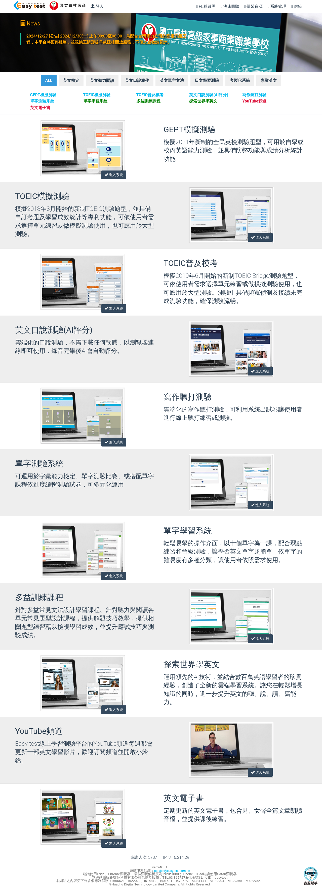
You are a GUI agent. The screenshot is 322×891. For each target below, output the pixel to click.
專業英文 (269, 81)
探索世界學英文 (192, 665)
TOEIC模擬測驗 (42, 197)
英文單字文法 (172, 81)
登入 (97, 6)
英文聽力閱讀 (102, 81)
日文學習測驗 (207, 81)
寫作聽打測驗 (188, 398)
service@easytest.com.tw (172, 872)
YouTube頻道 (38, 732)
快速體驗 (230, 6)
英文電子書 (184, 799)
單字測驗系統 (39, 465)
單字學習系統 (188, 532)
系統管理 (277, 6)
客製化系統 (240, 81)
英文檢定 (71, 81)
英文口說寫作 (137, 81)
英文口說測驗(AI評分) (54, 331)
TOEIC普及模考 (191, 264)
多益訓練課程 (39, 598)
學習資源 (253, 6)
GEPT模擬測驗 (190, 130)
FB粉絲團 (206, 6)
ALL (48, 81)
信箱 (296, 6)
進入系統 (112, 172)
